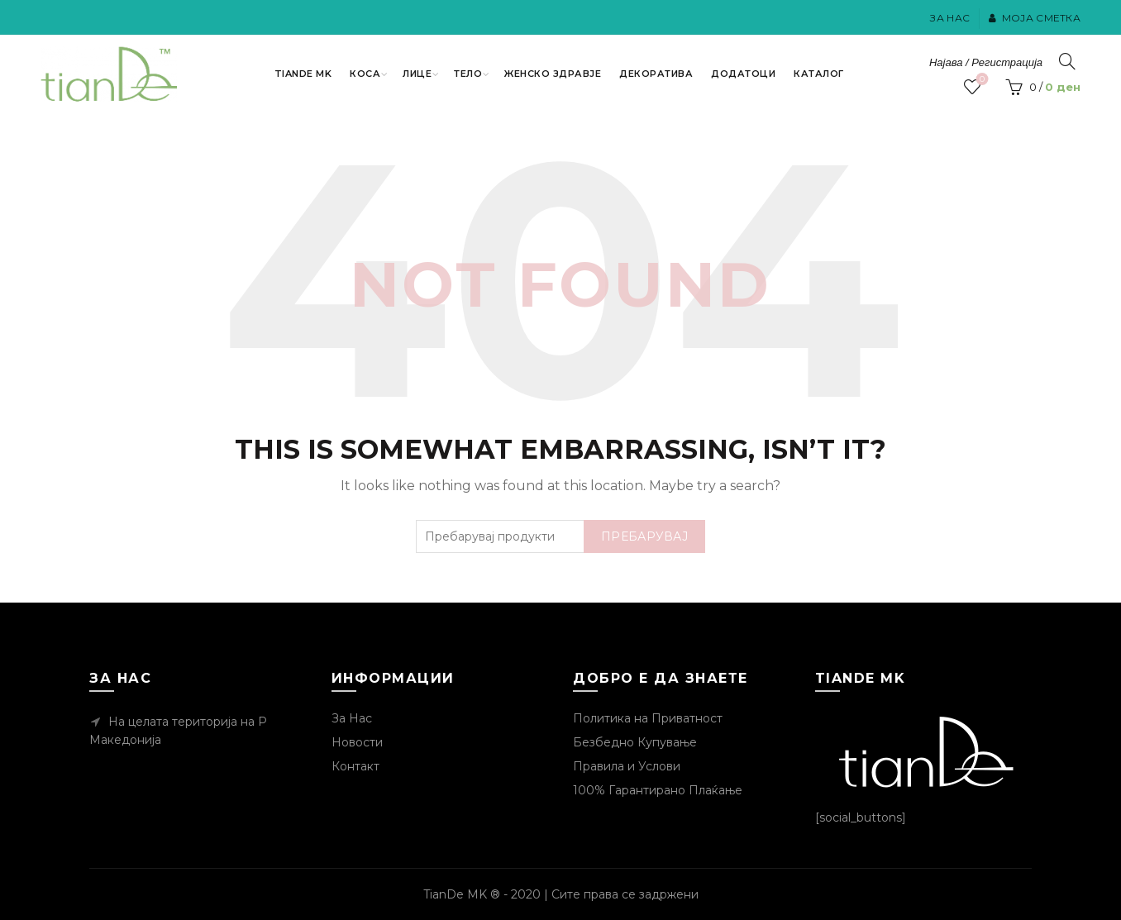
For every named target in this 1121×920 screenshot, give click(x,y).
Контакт (355, 766)
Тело (468, 73)
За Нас (950, 18)
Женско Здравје (552, 73)
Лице (417, 73)
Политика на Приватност (648, 718)
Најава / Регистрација (985, 62)
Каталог (819, 73)
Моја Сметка (1034, 18)
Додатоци (743, 73)
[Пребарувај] (1067, 61)
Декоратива (656, 73)
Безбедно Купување (635, 742)
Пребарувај (644, 536)
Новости (357, 742)
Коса (365, 73)
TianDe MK (303, 73)
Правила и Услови (626, 766)
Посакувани (980, 79)
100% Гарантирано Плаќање (657, 790)
